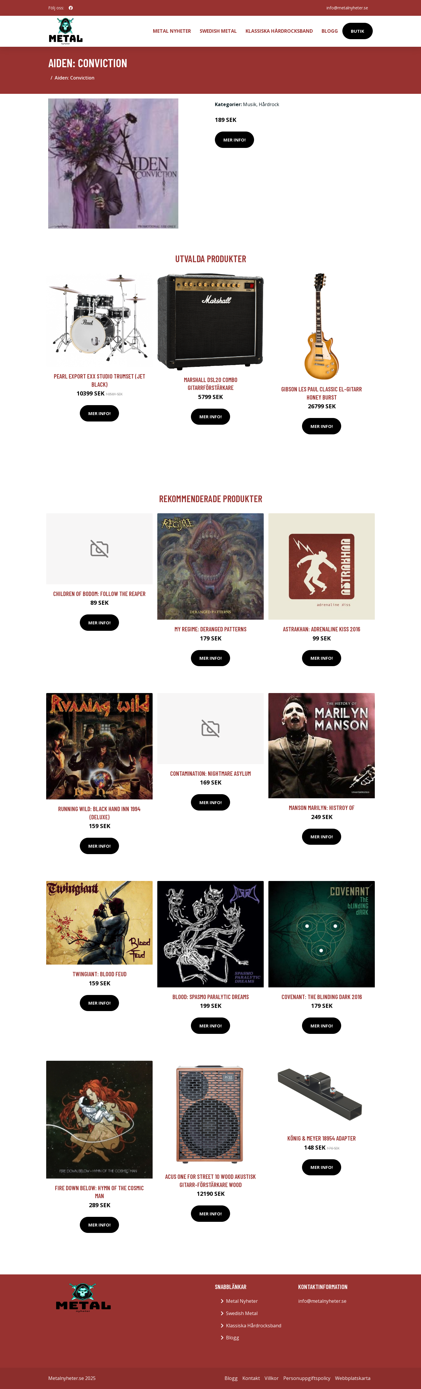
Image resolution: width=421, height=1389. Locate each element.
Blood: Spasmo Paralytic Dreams (210, 996)
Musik (249, 104)
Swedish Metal (218, 31)
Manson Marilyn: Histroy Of (322, 807)
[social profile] (70, 7)
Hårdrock (269, 104)
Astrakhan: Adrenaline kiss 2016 (321, 629)
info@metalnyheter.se (347, 8)
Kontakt (251, 1378)
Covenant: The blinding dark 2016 (322, 996)
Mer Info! (234, 140)
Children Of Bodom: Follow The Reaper (99, 593)
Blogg (330, 31)
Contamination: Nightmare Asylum (210, 773)
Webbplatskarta (352, 1378)
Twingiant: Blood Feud (100, 973)
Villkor (272, 1378)
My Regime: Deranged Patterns (210, 629)
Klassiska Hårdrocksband (279, 31)
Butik (357, 31)
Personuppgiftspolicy (306, 1378)
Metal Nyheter (172, 31)
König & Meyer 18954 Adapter (321, 1138)
